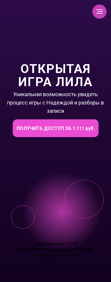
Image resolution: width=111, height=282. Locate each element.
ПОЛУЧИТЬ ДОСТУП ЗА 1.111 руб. (56, 128)
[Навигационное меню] (99, 11)
